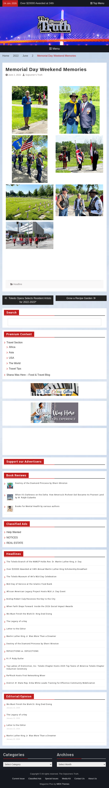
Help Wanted (13, 532)
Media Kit (66, 778)
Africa (12, 347)
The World (15, 363)
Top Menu (97, 3)
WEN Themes (63, 784)
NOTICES (12, 537)
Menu (54, 48)
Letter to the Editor (16, 629)
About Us (92, 778)
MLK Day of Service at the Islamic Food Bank (29, 584)
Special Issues (51, 778)
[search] (51, 322)
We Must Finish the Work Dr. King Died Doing (29, 614)
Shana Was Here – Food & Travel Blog (28, 374)
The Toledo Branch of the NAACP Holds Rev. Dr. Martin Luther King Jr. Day (44, 562)
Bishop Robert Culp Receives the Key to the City (30, 599)
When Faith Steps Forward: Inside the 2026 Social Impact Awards (39, 606)
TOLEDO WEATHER (54, 441)
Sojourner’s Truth (34, 75)
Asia (11, 352)
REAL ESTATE (14, 543)
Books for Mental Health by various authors (37, 506)
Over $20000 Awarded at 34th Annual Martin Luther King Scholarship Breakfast (47, 569)
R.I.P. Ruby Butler (15, 658)
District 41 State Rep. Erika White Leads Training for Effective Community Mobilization (50, 683)
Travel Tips (15, 368)
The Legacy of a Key (16, 621)
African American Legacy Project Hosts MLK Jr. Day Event (36, 591)
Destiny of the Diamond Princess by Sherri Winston (41, 483)
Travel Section (14, 342)
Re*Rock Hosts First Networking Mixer (25, 675)
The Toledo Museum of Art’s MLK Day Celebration (31, 576)
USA (11, 357)
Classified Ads (34, 778)
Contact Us (79, 778)
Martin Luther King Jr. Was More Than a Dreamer (31, 636)
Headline (17, 284)
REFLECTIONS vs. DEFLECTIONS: (22, 651)
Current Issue (18, 778)
